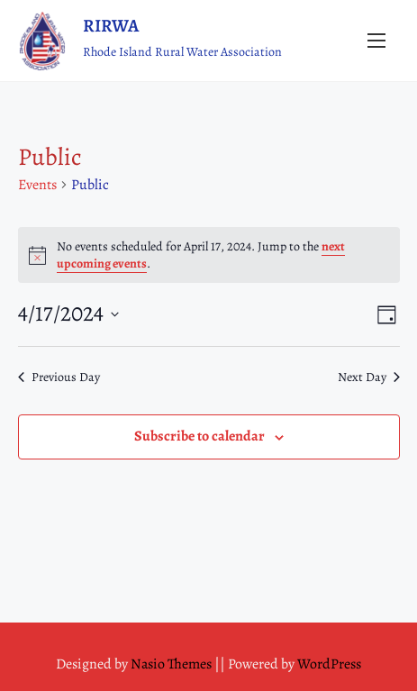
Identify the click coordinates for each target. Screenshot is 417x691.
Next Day (369, 377)
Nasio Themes (172, 664)
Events (37, 185)
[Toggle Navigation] (376, 40)
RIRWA (111, 26)
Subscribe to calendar (199, 436)
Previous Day (59, 377)
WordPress (329, 664)
